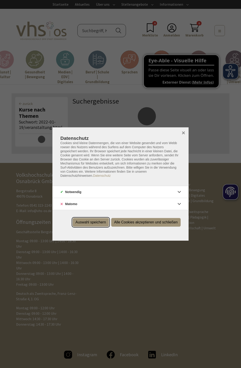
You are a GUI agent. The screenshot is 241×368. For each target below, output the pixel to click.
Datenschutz (102, 175)
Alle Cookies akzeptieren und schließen (146, 222)
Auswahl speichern (91, 222)
